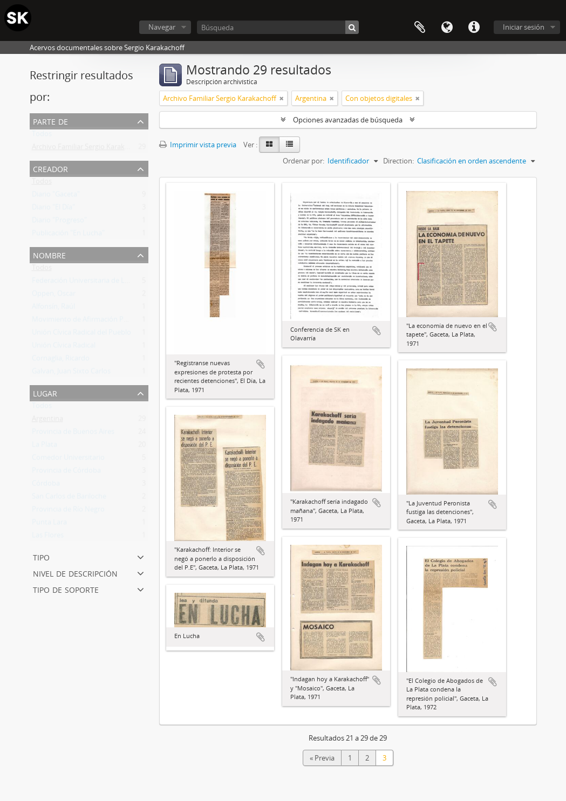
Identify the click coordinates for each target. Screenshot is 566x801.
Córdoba (46, 485)
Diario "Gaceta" (56, 196)
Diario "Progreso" (59, 222)
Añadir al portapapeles (260, 364)
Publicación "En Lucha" (68, 235)
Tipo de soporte (66, 588)
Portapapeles (419, 27)
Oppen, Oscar (54, 295)
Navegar (161, 27)
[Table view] (289, 144)
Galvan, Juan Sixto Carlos (71, 373)
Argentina (47, 421)
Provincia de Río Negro (68, 511)
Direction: (398, 161)
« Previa (322, 758)
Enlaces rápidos (473, 27)
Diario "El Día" (53, 209)
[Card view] (269, 144)
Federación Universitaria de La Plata (89, 282)
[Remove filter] (281, 98)
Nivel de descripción (75, 572)
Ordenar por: (303, 161)
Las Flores (48, 537)
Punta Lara (49, 524)
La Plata (44, 446)
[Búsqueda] (278, 27)
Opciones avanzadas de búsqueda (347, 120)
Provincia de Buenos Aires (73, 434)
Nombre (49, 254)
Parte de (50, 120)
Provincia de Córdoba (66, 472)
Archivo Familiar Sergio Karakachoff (88, 149)
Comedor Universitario (68, 459)
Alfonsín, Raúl (53, 308)
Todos (42, 136)
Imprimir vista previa (197, 144)
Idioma (446, 27)
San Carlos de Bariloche (69, 498)
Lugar (45, 392)
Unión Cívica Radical (64, 347)
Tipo (41, 556)
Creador (50, 168)
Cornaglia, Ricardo (61, 360)
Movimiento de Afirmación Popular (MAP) (99, 321)
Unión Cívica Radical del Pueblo (81, 334)
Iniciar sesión (523, 27)
